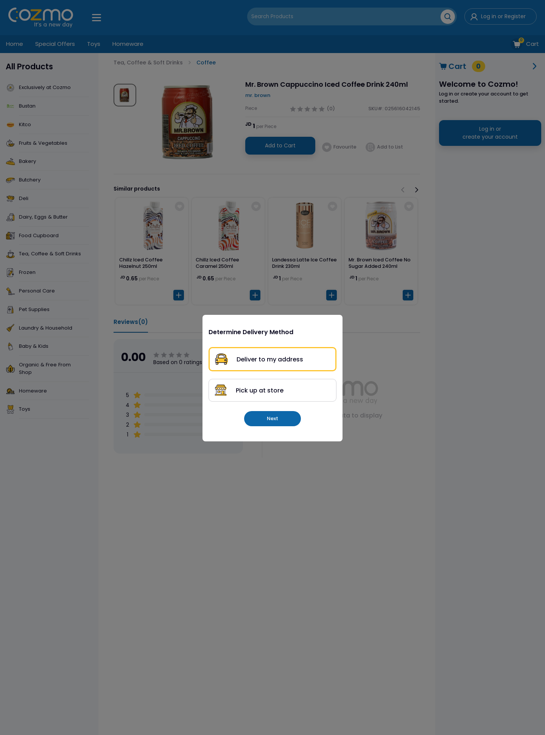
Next (272, 418)
